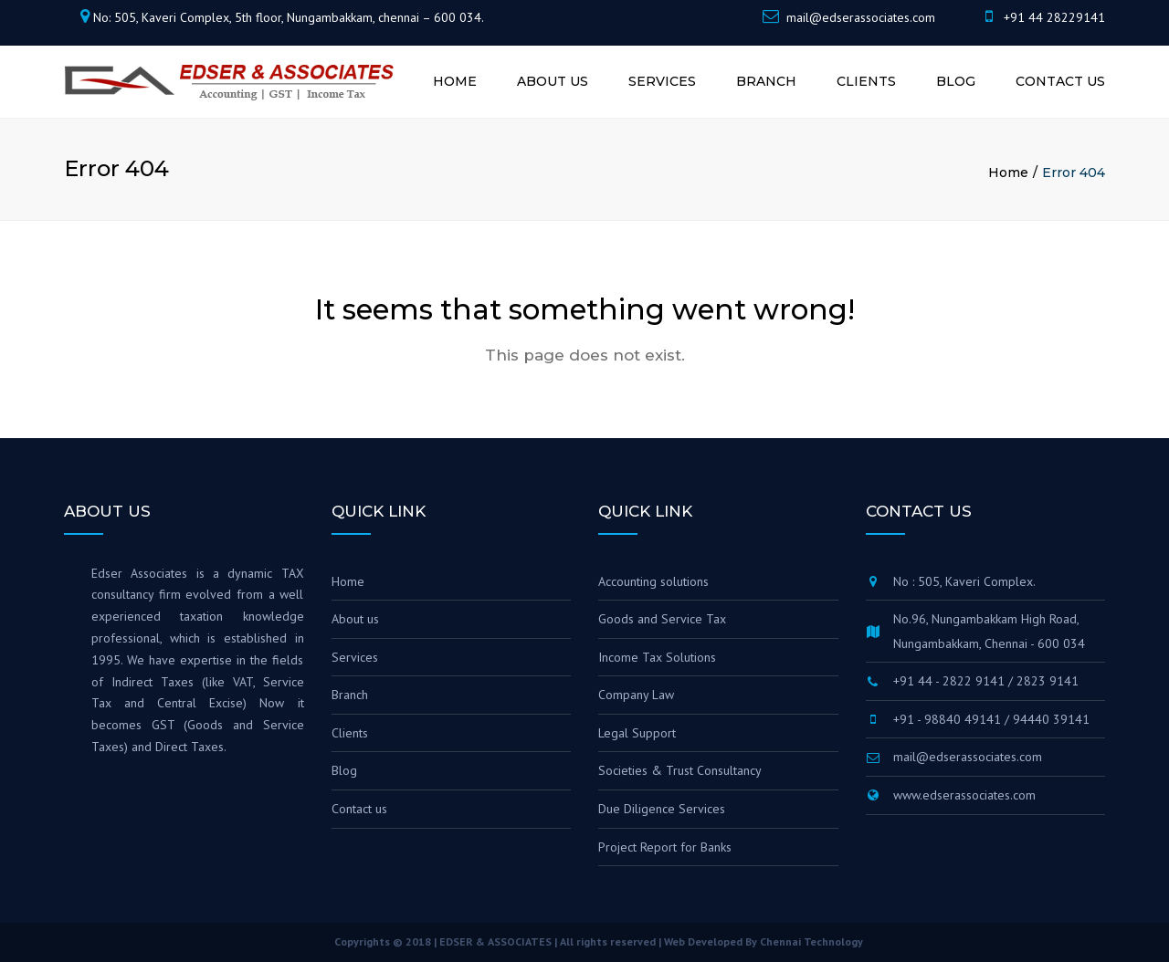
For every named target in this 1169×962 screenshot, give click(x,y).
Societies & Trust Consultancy (680, 770)
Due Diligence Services (661, 808)
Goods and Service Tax (662, 619)
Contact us (1060, 81)
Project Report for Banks (665, 847)
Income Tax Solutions (657, 657)
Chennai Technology (811, 941)
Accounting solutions (653, 581)
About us (552, 81)
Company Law (636, 694)
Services (662, 81)
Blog (955, 81)
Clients (866, 81)
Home (455, 81)
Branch (766, 81)
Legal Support (637, 733)
